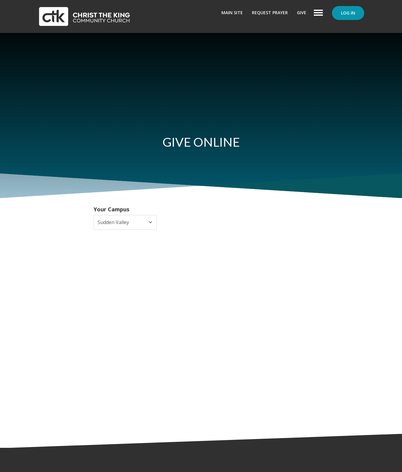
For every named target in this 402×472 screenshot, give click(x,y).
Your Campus (111, 209)
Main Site (232, 12)
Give (301, 12)
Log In (348, 13)
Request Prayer (270, 12)
